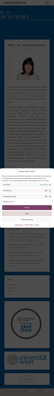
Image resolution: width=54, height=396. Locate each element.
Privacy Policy (29, 225)
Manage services (8, 201)
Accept (27, 207)
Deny (27, 213)
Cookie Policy (19, 225)
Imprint (37, 225)
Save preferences (27, 219)
